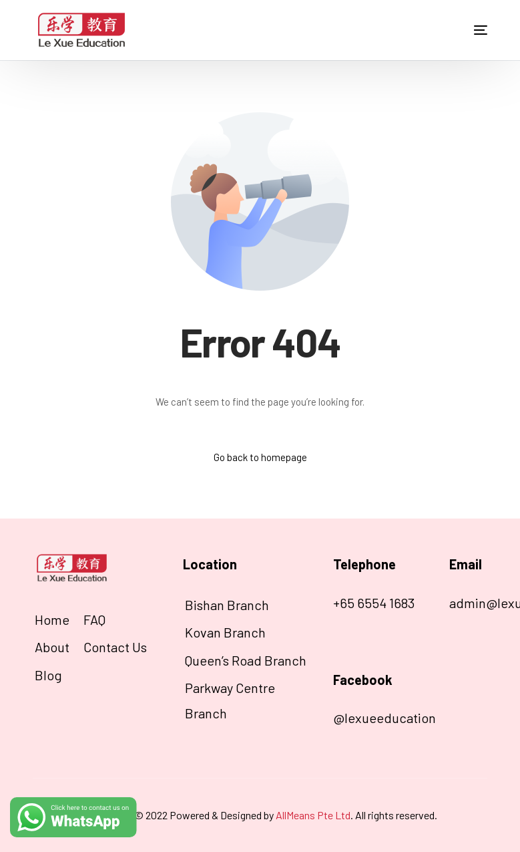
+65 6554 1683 (374, 603)
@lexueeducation (384, 718)
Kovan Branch (225, 632)
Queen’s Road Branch (245, 660)
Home (52, 619)
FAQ (94, 619)
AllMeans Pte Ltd (313, 815)
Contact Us (115, 647)
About (52, 647)
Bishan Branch (227, 605)
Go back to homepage (260, 457)
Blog (48, 675)
